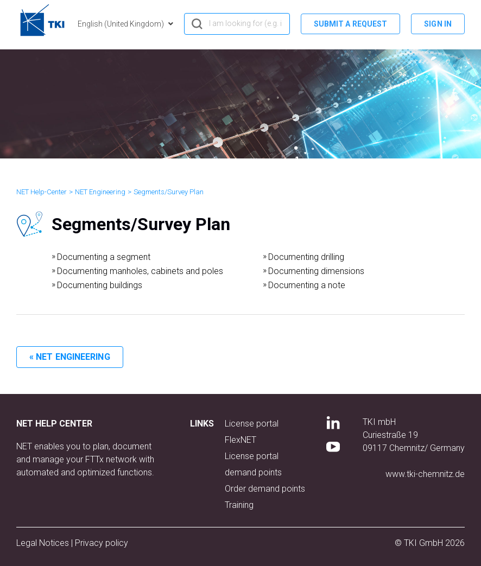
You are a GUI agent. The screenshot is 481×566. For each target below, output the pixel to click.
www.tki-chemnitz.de (425, 474)
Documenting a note (306, 285)
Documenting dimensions (316, 271)
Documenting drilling (306, 257)
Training (239, 505)
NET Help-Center (41, 192)
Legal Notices (43, 543)
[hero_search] (237, 24)
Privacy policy (101, 543)
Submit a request (351, 24)
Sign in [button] (438, 24)
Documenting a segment (103, 257)
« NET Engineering (69, 357)
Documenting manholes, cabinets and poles (140, 271)
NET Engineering (100, 192)
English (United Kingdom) (122, 24)
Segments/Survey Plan (169, 192)
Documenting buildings (99, 285)
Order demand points (265, 489)
